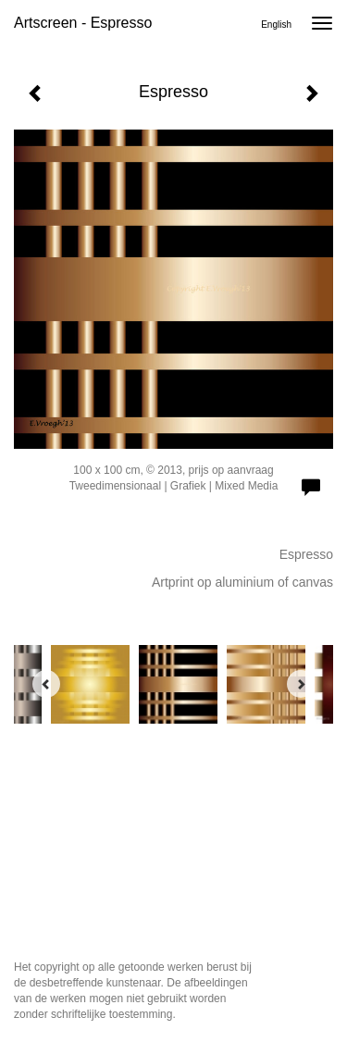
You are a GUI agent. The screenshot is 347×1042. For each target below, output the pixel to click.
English (276, 24)
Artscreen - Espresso (83, 23)
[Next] (301, 684)
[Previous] (46, 684)
